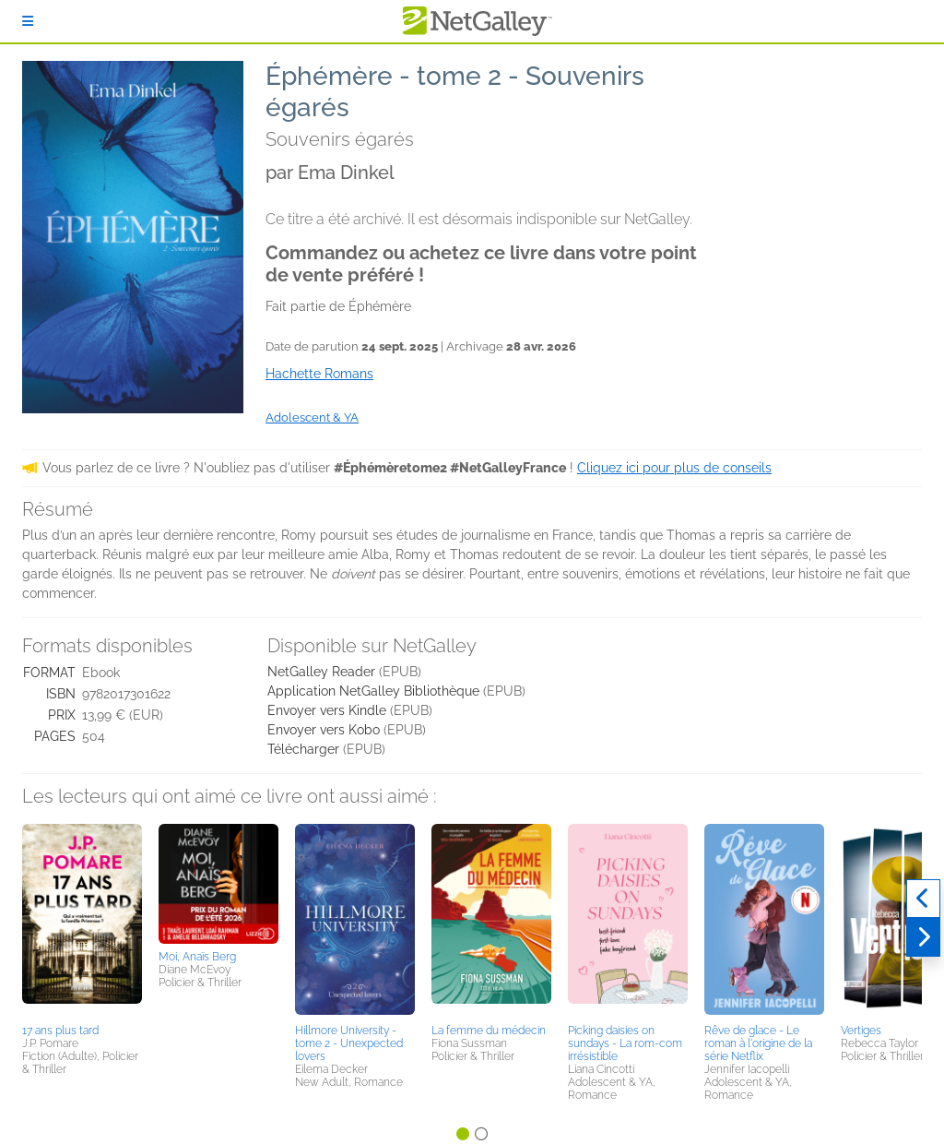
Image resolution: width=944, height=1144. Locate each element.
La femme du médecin (488, 1030)
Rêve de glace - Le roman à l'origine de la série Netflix (758, 1043)
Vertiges (861, 1030)
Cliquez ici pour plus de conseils (674, 467)
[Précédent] (923, 898)
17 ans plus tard (60, 1030)
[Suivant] (923, 937)
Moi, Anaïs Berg (197, 956)
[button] (82, 921)
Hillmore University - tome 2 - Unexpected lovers (349, 1043)
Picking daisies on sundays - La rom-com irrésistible (625, 1043)
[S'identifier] (27, 21)
